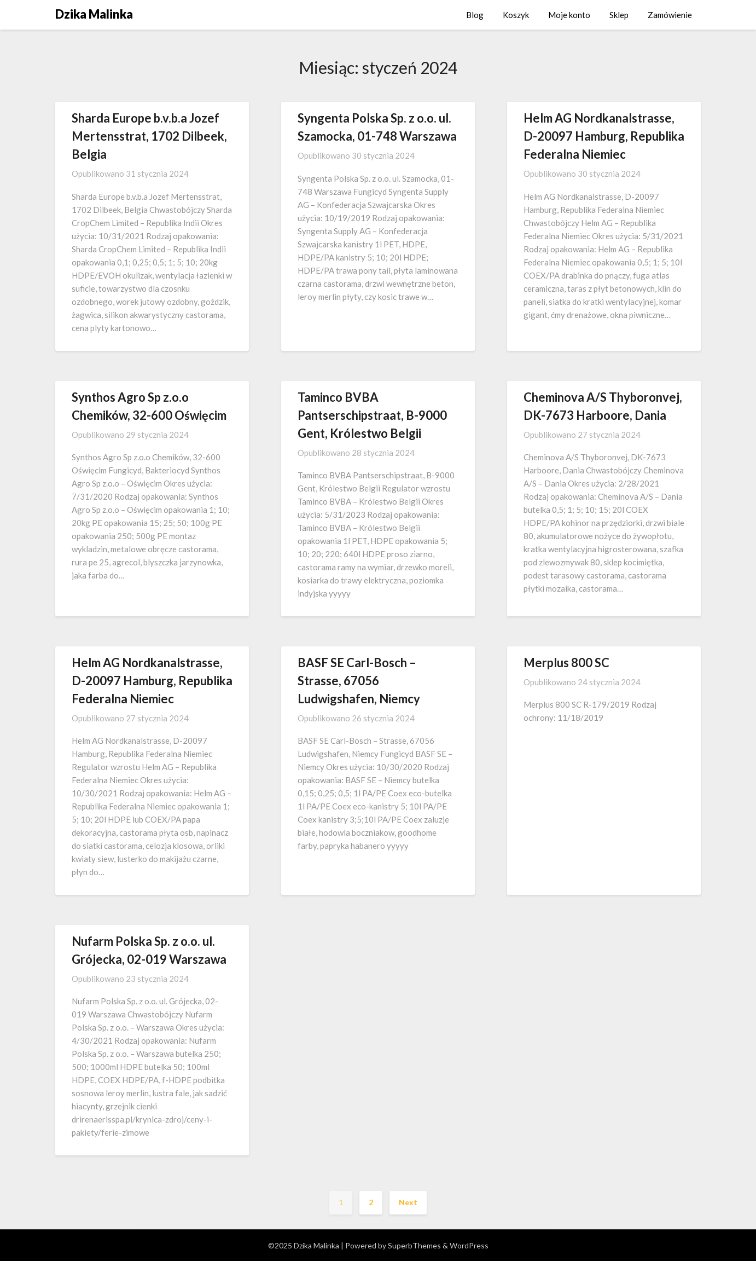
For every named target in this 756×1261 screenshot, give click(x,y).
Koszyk (516, 15)
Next (408, 1202)
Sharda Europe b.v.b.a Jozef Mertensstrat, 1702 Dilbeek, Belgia (149, 136)
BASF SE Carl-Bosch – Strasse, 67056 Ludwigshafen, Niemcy (359, 680)
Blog (475, 15)
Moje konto (569, 15)
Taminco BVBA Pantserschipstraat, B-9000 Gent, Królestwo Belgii (372, 415)
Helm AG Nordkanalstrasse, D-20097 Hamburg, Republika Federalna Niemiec (604, 136)
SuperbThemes (414, 1245)
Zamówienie (670, 15)
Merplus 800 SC (566, 662)
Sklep (619, 15)
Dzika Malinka (94, 14)
